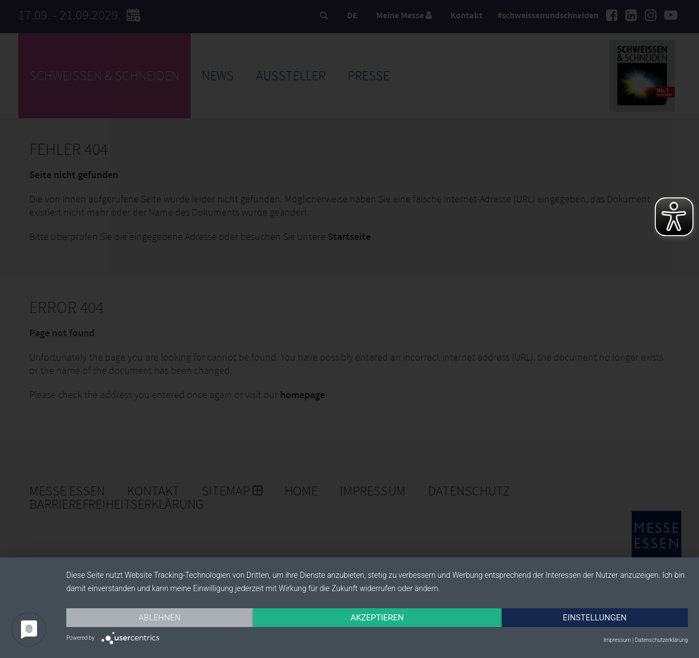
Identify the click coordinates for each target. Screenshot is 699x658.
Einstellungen (595, 618)
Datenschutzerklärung (661, 640)
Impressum (617, 640)
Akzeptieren (376, 618)
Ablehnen (160, 618)
